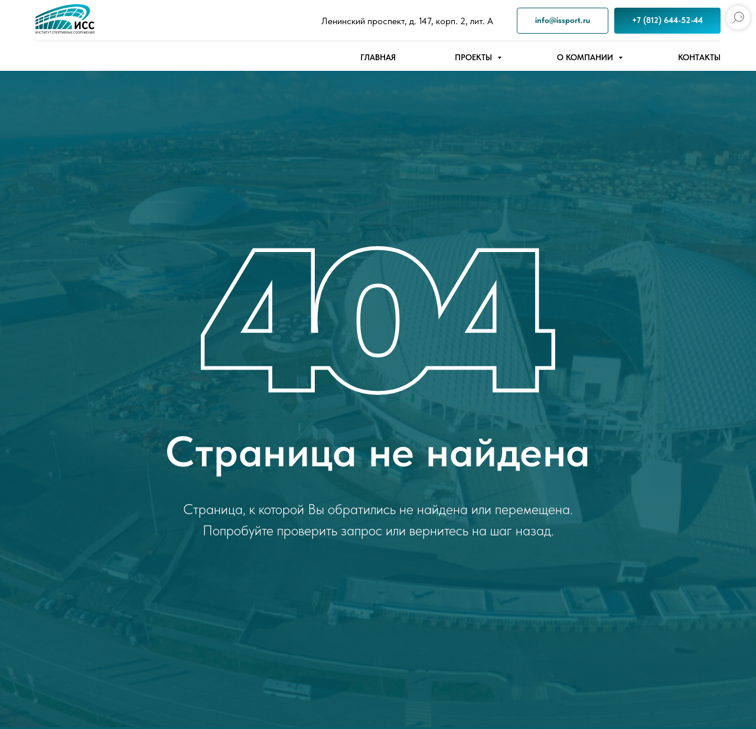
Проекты (474, 57)
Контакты (699, 57)
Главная (378, 57)
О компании (586, 57)
